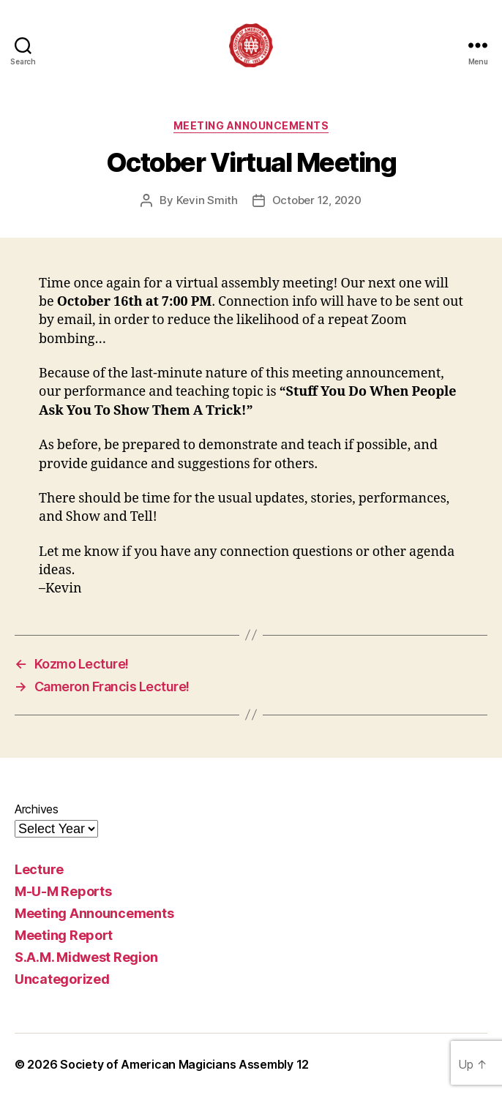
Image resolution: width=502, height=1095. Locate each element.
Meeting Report (64, 935)
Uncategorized (62, 979)
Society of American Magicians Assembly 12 (184, 1064)
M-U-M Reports (63, 891)
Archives (37, 809)
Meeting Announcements (251, 125)
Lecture (39, 869)
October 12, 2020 (316, 200)
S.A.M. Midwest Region (86, 957)
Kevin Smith (207, 200)
